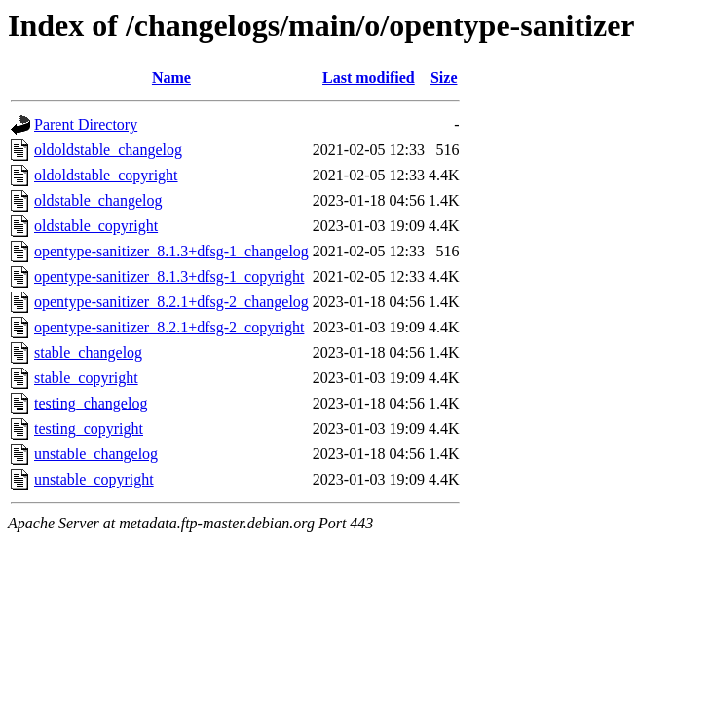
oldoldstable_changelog (108, 149)
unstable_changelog (96, 454)
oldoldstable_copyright (106, 175)
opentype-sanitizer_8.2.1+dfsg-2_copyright (169, 327)
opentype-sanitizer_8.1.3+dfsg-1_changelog (171, 251)
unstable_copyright (94, 479)
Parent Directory (85, 124)
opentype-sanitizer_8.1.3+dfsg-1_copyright (169, 276)
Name (171, 77)
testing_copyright (88, 428)
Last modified (368, 77)
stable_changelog (88, 352)
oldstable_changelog (98, 200)
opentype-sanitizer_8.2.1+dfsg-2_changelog (171, 301)
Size (444, 77)
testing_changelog (90, 403)
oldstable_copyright (96, 225)
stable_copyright (86, 378)
